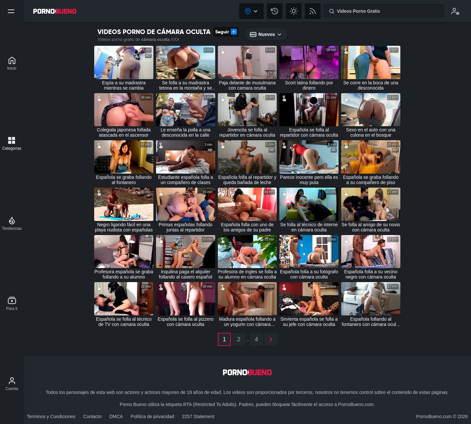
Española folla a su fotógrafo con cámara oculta (309, 274)
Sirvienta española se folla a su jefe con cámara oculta (309, 321)
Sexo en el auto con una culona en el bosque (370, 132)
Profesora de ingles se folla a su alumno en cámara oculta (247, 274)
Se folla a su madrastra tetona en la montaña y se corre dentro (185, 85)
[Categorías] (12, 143)
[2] (270, 339)
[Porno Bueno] (12, 63)
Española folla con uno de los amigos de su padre (247, 227)
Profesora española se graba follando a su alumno (124, 274)
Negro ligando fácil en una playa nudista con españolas (124, 227)
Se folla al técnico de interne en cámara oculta (309, 227)
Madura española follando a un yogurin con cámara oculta (247, 321)
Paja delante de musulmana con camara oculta (247, 85)
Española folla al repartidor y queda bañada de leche (247, 180)
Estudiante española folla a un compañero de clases (185, 180)
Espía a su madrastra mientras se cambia (124, 85)
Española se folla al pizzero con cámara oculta (185, 321)
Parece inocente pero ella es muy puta (309, 180)
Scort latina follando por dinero (309, 85)
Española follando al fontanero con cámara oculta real (371, 321)
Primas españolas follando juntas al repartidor (185, 227)
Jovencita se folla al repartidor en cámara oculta (247, 132)
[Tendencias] (12, 223)
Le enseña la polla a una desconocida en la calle (186, 132)
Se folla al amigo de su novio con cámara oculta (370, 227)
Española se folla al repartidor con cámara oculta (309, 132)
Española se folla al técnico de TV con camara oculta (124, 321)
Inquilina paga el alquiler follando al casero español (185, 274)
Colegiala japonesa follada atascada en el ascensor (123, 132)
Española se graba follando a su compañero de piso (371, 180)
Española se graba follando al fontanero (124, 180)
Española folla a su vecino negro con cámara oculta (370, 274)
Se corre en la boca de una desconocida (370, 85)
